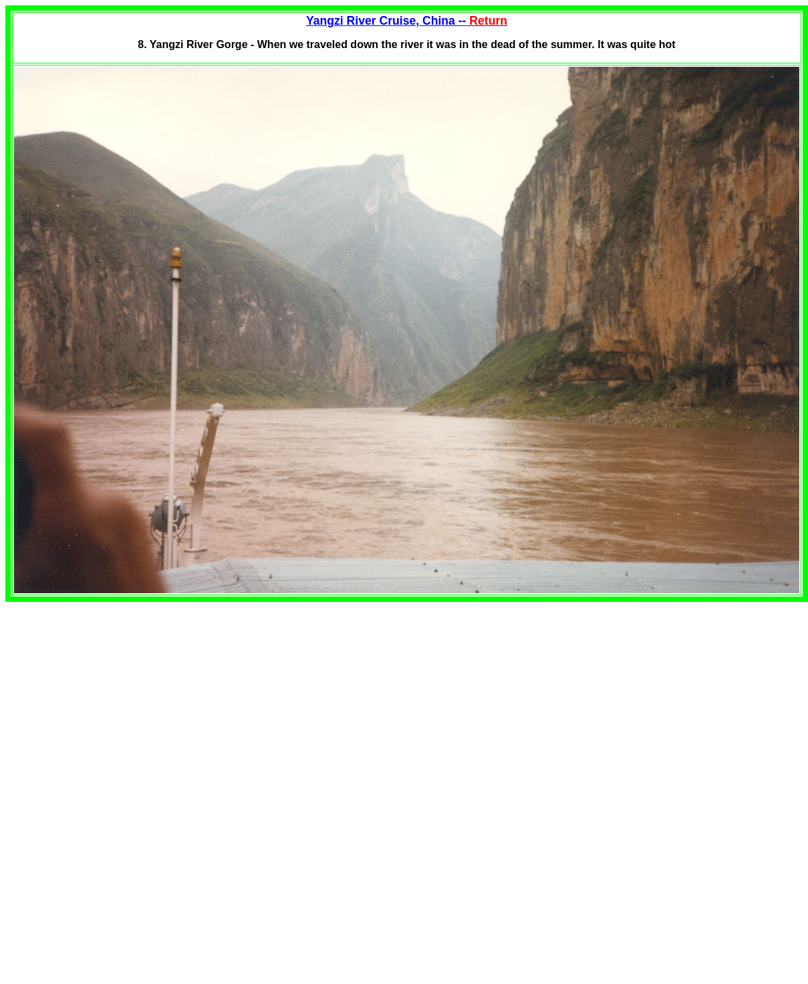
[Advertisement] (117, 695)
